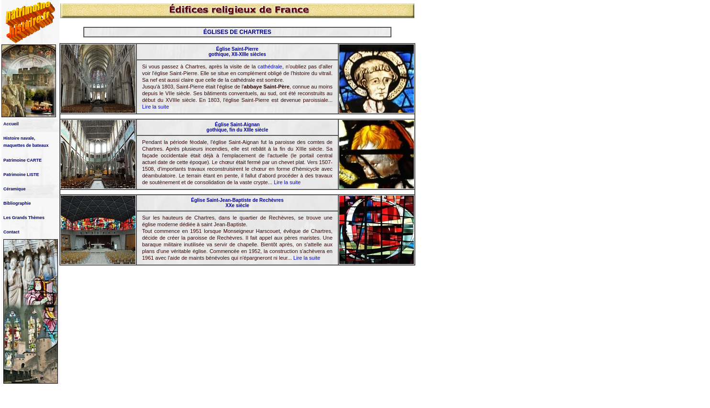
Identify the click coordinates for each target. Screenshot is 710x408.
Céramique (14, 189)
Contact (11, 232)
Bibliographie (17, 203)
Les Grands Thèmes (23, 217)
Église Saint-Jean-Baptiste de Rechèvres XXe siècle (237, 203)
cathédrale (270, 66)
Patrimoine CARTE (22, 160)
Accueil (11, 123)
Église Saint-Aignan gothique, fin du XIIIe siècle (237, 127)
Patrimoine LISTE (21, 174)
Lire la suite (155, 107)
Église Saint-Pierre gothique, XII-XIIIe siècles (237, 51)
